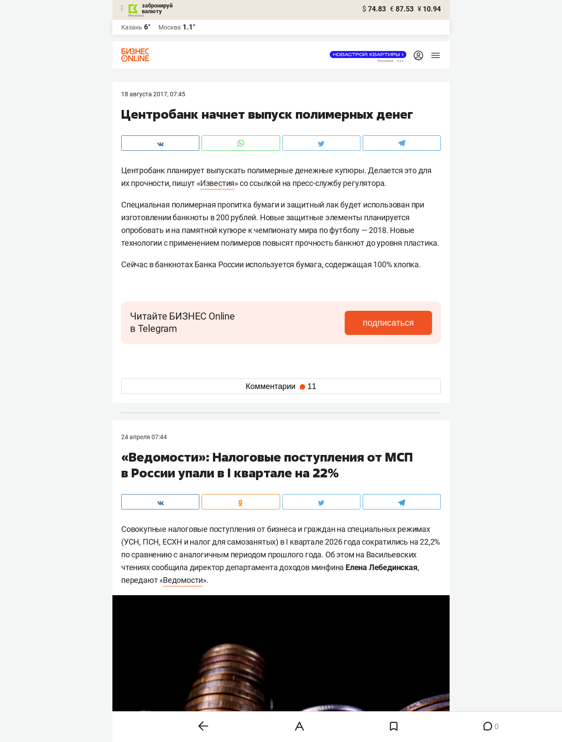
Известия (217, 183)
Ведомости (183, 580)
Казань (131, 27)
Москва (170, 27)
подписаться (395, 322)
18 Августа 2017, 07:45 (153, 94)
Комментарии (281, 386)
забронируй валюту (157, 8)
